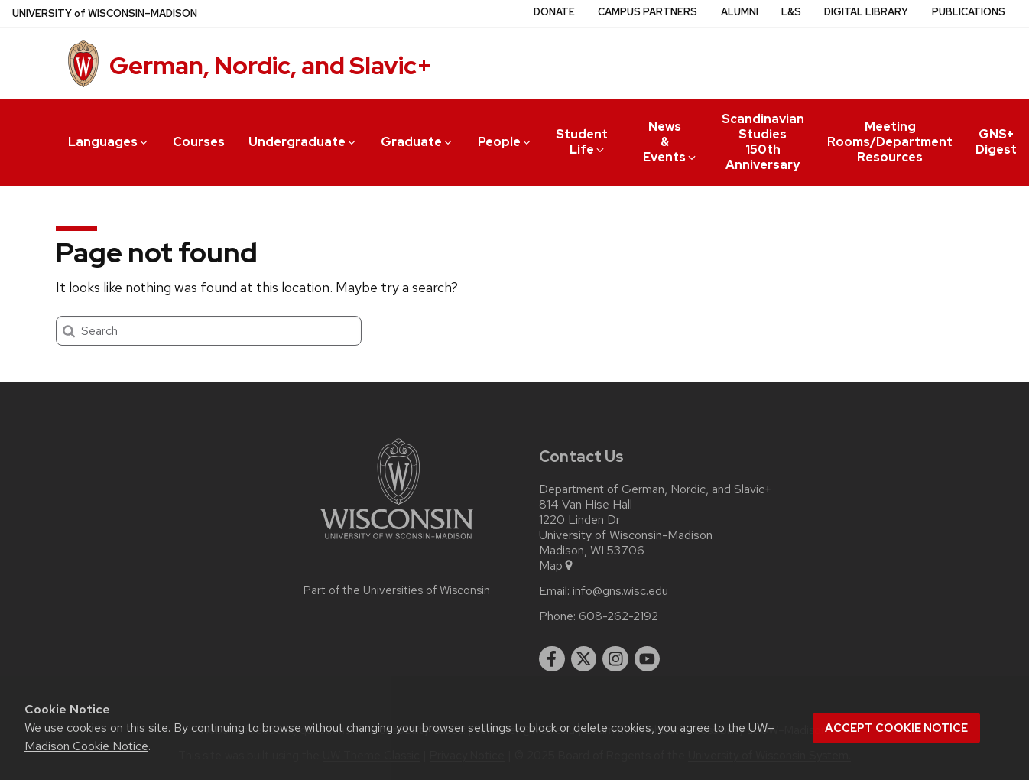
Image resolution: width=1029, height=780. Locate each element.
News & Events (670, 142)
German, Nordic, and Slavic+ (270, 65)
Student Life (582, 142)
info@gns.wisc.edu (620, 591)
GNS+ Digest (996, 142)
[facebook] (552, 659)
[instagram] (615, 659)
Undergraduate (303, 142)
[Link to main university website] (396, 542)
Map (557, 566)
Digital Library (866, 11)
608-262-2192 (618, 616)
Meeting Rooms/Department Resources (890, 142)
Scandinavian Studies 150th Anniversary (763, 142)
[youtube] (648, 659)
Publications (968, 11)
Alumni (739, 11)
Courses (199, 142)
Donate (554, 11)
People (505, 142)
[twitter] (584, 659)
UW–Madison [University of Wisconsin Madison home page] (104, 13)
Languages (109, 142)
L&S (791, 11)
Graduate (417, 142)
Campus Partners (647, 11)
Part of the (397, 590)
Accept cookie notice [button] (896, 728)
